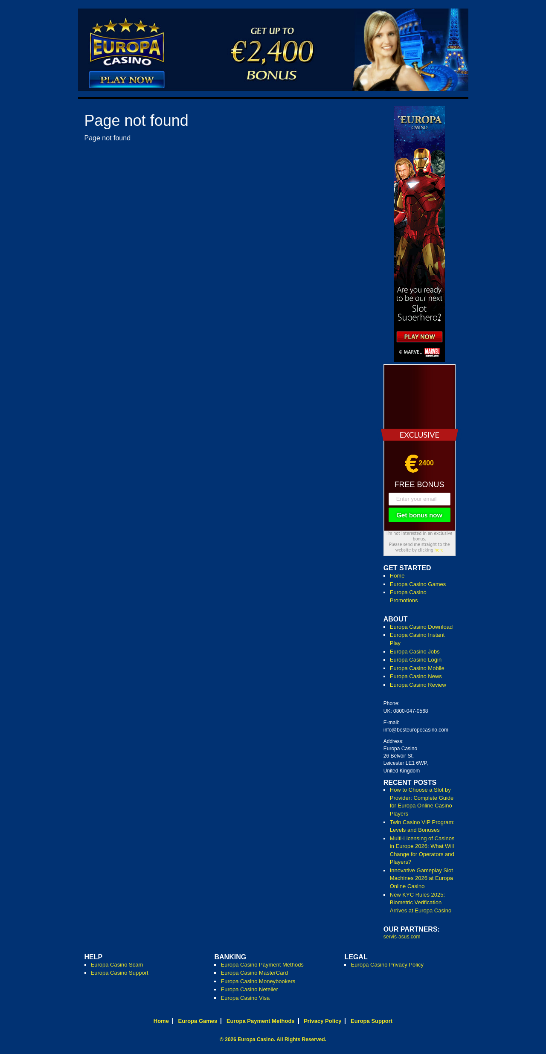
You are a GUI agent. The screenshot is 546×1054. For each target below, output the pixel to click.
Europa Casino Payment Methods (262, 964)
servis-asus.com (402, 937)
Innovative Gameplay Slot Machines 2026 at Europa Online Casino (421, 878)
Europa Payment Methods (261, 1021)
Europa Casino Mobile (417, 668)
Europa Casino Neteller (249, 989)
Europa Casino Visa (245, 998)
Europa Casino (256, 1039)
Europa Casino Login (415, 659)
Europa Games (198, 1021)
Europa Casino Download (421, 627)
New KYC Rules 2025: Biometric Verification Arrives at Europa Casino (421, 902)
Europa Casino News (416, 676)
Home (397, 575)
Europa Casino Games (418, 584)
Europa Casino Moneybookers (258, 981)
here (439, 550)
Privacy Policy (322, 1021)
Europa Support (371, 1021)
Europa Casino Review (418, 685)
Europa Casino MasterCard (254, 973)
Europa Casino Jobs (415, 651)
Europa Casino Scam (117, 964)
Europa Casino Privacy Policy (387, 964)
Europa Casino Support (119, 973)
